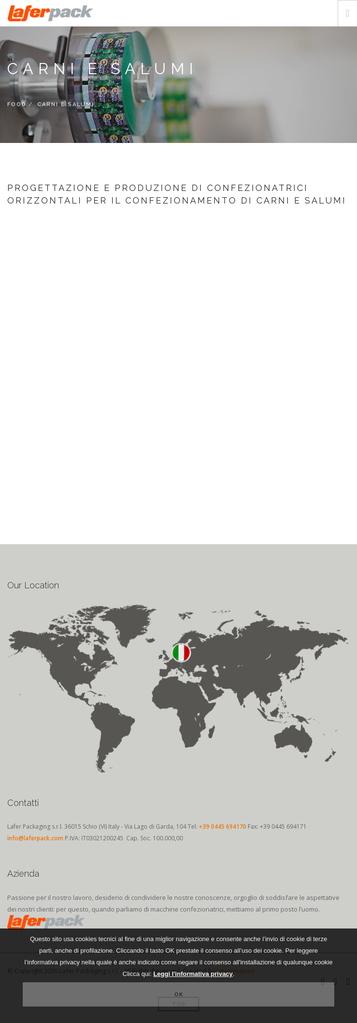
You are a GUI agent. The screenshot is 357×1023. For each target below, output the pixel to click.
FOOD (17, 104)
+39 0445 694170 (222, 826)
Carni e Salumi (65, 104)
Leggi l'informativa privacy (193, 973)
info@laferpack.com (35, 838)
